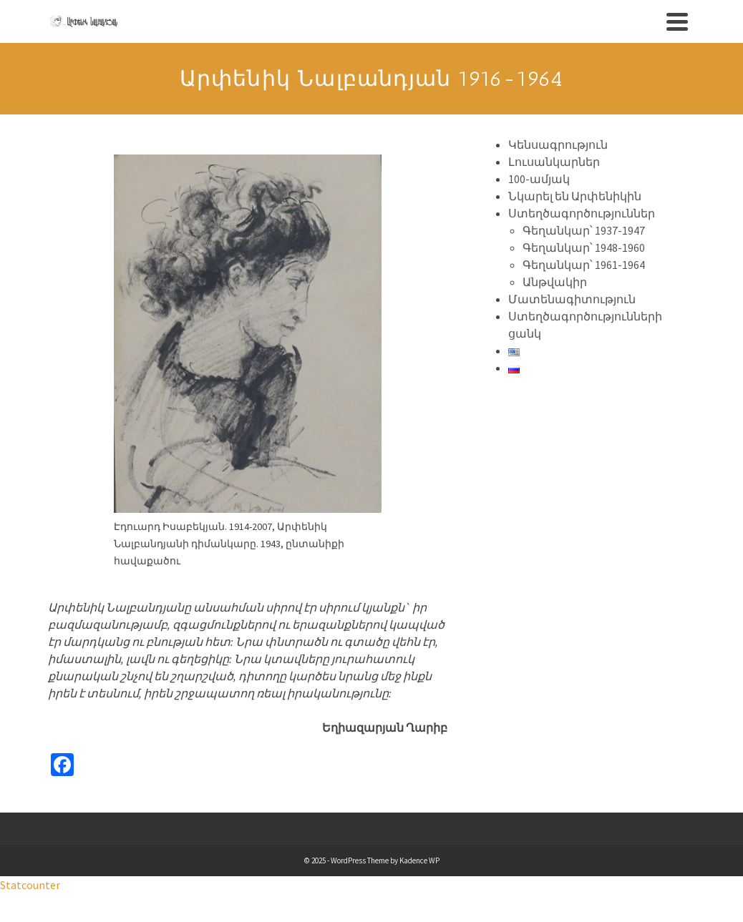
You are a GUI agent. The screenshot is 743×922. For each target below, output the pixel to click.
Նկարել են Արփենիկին (574, 196)
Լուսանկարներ (554, 162)
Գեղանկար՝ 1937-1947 (584, 230)
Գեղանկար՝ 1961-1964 (584, 265)
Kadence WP (419, 860)
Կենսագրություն (558, 144)
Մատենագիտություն (572, 299)
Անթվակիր (555, 282)
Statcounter (30, 885)
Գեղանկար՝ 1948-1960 (584, 247)
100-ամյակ (539, 179)
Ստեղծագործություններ (581, 213)
